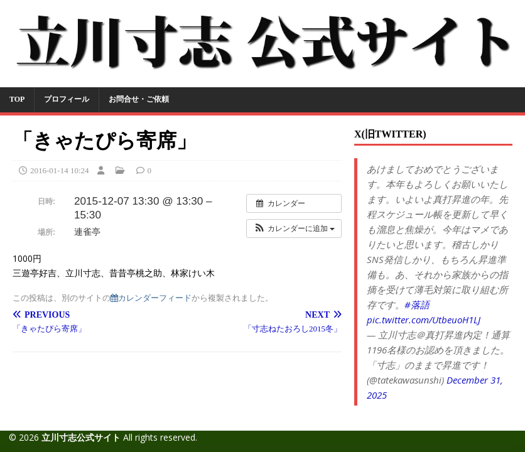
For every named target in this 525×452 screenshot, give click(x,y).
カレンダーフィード (151, 298)
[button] (294, 228)
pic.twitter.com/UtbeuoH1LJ (423, 319)
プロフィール (66, 99)
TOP (16, 99)
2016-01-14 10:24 (59, 170)
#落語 (417, 304)
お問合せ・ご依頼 (139, 99)
